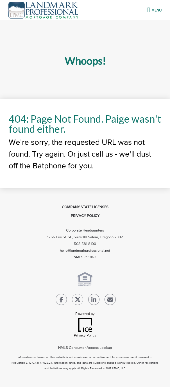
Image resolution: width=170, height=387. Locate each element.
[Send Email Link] (110, 301)
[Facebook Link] (61, 301)
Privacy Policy (85, 216)
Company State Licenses (85, 207)
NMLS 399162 (85, 257)
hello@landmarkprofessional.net (85, 251)
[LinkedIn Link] (93, 301)
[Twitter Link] (77, 301)
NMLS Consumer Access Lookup (85, 348)
